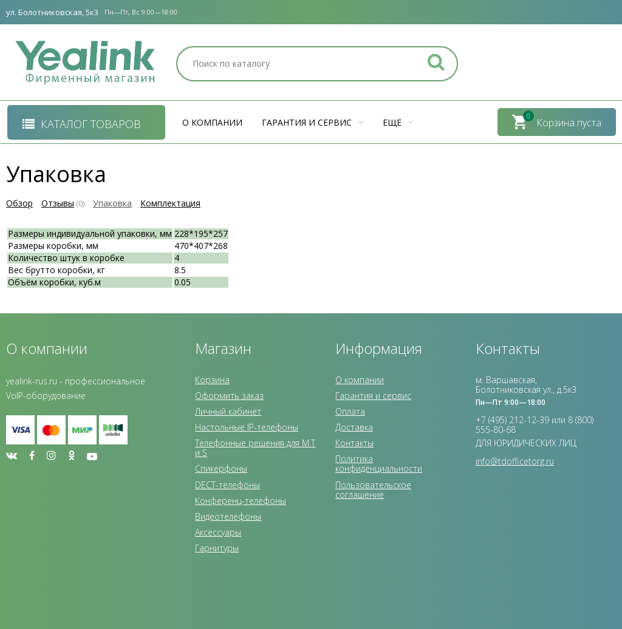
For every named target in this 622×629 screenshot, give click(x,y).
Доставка (354, 427)
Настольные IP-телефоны (246, 427)
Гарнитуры (217, 548)
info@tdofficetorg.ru (515, 461)
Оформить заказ (229, 395)
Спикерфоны (221, 468)
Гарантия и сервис (312, 122)
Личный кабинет (228, 411)
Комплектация (170, 203)
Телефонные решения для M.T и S (255, 447)
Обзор (19, 203)
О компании (212, 122)
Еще (398, 122)
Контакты (354, 443)
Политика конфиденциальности (378, 463)
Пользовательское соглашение (373, 489)
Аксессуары (218, 532)
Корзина (212, 380)
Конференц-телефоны (240, 500)
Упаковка (112, 203)
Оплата (350, 411)
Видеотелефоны (228, 516)
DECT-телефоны (227, 485)
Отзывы (57, 203)
